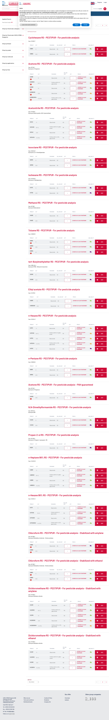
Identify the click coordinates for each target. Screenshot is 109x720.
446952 (31, 480)
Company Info (47, 702)
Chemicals (67, 698)
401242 (31, 132)
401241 (31, 122)
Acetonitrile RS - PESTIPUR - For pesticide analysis (53, 108)
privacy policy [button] (23, 19)
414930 (31, 215)
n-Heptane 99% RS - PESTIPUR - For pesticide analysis (55, 457)
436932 (31, 53)
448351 (31, 300)
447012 (31, 338)
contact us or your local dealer (79, 48)
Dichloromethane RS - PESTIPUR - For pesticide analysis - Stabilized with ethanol (64, 636)
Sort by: (30, 679)
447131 (31, 187)
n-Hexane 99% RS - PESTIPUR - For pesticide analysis (54, 495)
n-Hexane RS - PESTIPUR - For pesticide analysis (52, 315)
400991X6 (32, 82)
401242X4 (32, 137)
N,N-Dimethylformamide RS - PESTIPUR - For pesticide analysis (59, 407)
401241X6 (32, 127)
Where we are (27, 698)
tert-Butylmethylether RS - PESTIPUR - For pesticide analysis (58, 261)
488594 (31, 251)
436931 (31, 48)
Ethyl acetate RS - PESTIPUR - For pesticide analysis (54, 289)
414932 (31, 220)
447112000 (32, 517)
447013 (31, 348)
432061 (31, 274)
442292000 (32, 620)
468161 (31, 369)
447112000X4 (33, 523)
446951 (31, 470)
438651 (31, 572)
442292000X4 (33, 625)
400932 (31, 396)
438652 (31, 577)
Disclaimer (46, 700)
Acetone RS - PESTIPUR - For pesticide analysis (51, 63)
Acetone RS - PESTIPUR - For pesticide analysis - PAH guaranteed (60, 384)
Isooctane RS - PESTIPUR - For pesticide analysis (52, 147)
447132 (31, 192)
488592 (31, 245)
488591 (31, 240)
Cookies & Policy (48, 698)
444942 (31, 425)
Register (99, 2)
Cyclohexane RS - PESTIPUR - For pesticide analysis (53, 37)
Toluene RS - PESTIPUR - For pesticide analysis (51, 230)
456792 (31, 165)
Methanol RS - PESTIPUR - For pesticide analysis (52, 202)
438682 (31, 550)
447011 (31, 328)
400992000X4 (33, 97)
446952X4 (32, 485)
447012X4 (32, 343)
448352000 (32, 305)
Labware (67, 700)
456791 (31, 160)
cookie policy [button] (69, 12)
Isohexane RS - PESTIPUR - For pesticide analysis (52, 175)
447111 (31, 507)
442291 (31, 605)
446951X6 (32, 475)
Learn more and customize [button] (28, 24)
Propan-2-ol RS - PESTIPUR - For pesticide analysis (53, 435)
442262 (31, 662)
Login (105, 2)
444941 (31, 420)
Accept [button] (85, 24)
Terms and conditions (29, 700)
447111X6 (32, 512)
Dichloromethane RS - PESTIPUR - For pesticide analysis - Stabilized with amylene (64, 589)
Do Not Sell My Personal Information (64, 16)
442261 (31, 652)
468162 (31, 374)
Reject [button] (76, 24)
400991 (31, 77)
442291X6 (32, 610)
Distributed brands (28, 702)
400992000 (32, 92)
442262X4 (32, 667)
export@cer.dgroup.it (8, 704)
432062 (31, 279)
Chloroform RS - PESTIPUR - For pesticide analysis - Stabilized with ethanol (65, 560)
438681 (31, 544)
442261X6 (32, 657)
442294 (31, 615)
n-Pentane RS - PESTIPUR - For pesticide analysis (52, 358)
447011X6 (32, 333)
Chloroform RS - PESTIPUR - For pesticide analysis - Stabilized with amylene (65, 533)
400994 (31, 87)
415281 (31, 447)
